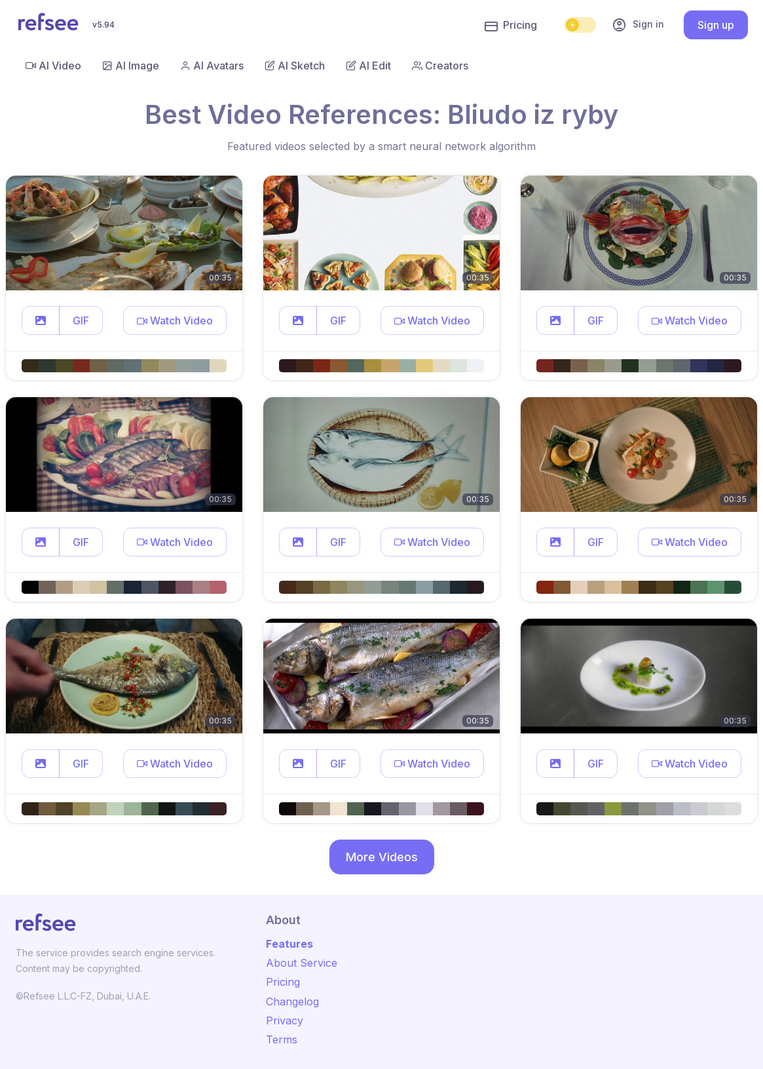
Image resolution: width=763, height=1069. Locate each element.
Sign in (638, 25)
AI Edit (368, 65)
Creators (440, 65)
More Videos (382, 857)
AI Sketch (295, 65)
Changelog (292, 1001)
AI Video (53, 65)
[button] (41, 320)
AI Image (130, 65)
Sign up (716, 24)
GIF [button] (81, 320)
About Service (301, 962)
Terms (281, 1039)
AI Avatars (212, 65)
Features (289, 943)
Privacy (284, 1020)
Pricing (511, 25)
